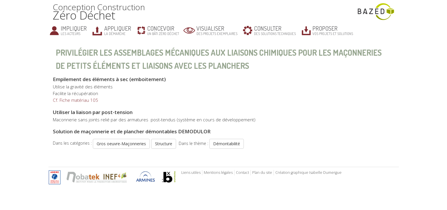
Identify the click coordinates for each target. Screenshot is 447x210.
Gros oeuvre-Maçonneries (121, 143)
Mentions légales (218, 172)
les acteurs (74, 30)
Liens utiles (191, 172)
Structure (163, 143)
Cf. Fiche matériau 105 (75, 100)
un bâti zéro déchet (163, 30)
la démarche (117, 30)
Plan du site (262, 172)
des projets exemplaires (216, 30)
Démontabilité (226, 143)
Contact (242, 172)
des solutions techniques (275, 30)
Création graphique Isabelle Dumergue (308, 172)
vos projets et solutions (332, 30)
